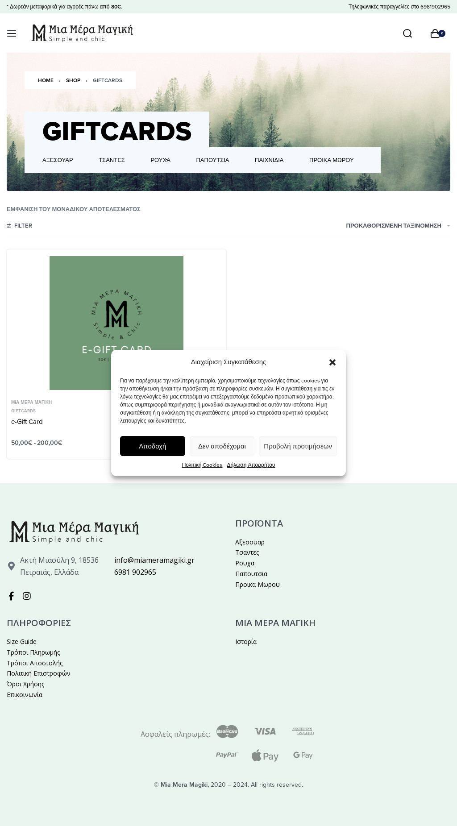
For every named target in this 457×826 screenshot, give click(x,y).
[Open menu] (12, 33)
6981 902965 (135, 572)
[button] (332, 361)
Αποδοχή (152, 446)
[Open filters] (19, 227)
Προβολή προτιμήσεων (298, 446)
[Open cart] (438, 33)
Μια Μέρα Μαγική (31, 402)
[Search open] (407, 33)
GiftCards (23, 411)
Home (46, 80)
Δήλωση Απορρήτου (251, 465)
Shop (73, 80)
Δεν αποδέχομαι (222, 446)
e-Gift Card (27, 422)
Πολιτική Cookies (202, 465)
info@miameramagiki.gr (154, 560)
